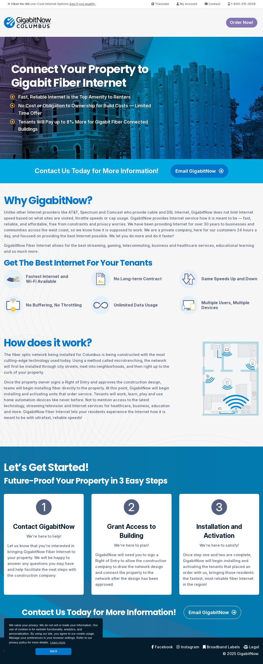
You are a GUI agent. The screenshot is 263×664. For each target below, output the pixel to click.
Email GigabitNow (199, 171)
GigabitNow (247, 653)
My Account (186, 4)
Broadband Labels (221, 647)
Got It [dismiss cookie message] (53, 651)
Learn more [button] (57, 642)
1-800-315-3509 (242, 4)
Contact (212, 4)
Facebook (162, 647)
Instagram (187, 647)
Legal (251, 647)
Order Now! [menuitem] (241, 22)
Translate (160, 4)
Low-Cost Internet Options (51, 4)
